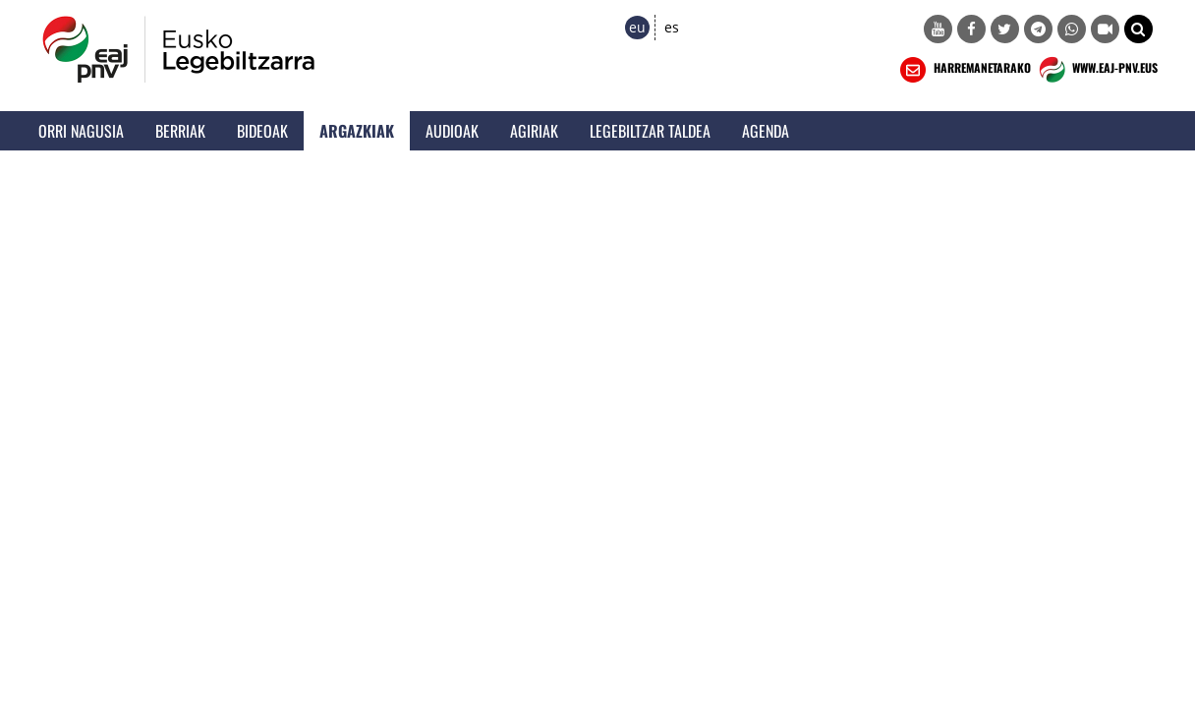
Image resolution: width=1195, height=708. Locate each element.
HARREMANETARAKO (963, 70)
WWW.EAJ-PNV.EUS (1096, 70)
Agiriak (534, 131)
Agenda (765, 131)
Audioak (452, 131)
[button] (1138, 29)
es (671, 27)
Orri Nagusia (81, 131)
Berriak (180, 131)
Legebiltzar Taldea (650, 131)
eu (637, 27)
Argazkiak (356, 131)
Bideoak (262, 131)
